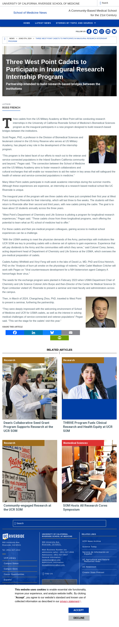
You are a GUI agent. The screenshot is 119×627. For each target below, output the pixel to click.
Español (8, 579)
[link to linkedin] (108, 31)
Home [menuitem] (27, 23)
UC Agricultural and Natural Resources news (96, 560)
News (12, 38)
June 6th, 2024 (25, 38)
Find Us (59, 582)
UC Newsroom (89, 567)
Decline (79, 618)
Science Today (89, 546)
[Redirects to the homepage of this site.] (4, 40)
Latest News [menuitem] (43, 23)
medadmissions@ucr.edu (53, 565)
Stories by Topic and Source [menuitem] (74, 23)
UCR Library (10, 558)
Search (105, 3)
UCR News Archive (91, 541)
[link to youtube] (95, 31)
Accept (79, 610)
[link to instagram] (101, 31)
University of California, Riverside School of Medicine (41, 3)
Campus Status (11, 563)
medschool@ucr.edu (51, 560)
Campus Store (11, 569)
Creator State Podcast (93, 572)
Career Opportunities (14, 574)
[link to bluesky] (114, 31)
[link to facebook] (89, 31)
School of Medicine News (49, 12)
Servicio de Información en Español (95, 553)
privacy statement (69, 601)
